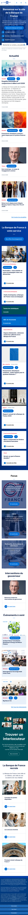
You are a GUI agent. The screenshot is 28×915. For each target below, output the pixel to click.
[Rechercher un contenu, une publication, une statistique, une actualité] (14, 45)
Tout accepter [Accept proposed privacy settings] (14, 906)
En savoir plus (7, 323)
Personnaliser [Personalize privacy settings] (14, 912)
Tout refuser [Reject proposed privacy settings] (14, 909)
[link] (8, 32)
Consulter (6, 312)
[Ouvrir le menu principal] (2, 3)
